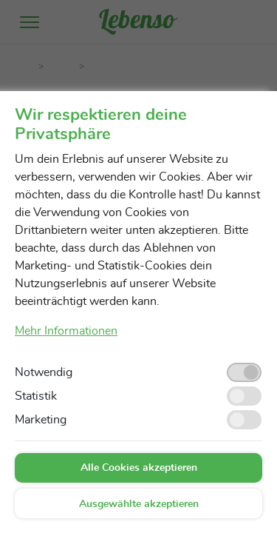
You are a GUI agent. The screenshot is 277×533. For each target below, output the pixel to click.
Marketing (40, 420)
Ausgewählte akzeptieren (139, 504)
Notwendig (43, 372)
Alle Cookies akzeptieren (139, 468)
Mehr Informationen (66, 331)
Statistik (36, 396)
